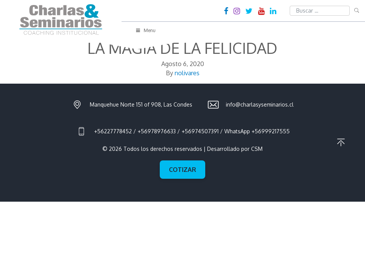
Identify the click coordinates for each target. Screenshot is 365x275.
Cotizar (182, 169)
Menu (145, 30)
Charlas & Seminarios (61, 19)
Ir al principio (341, 142)
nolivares (187, 73)
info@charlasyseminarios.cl (260, 104)
